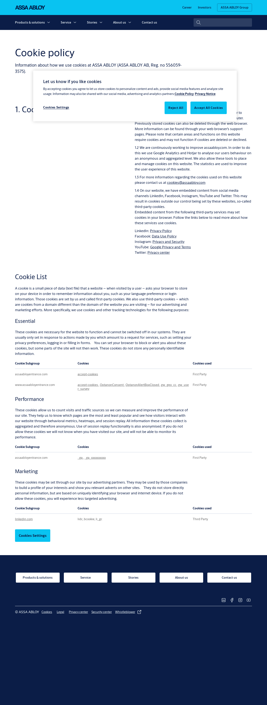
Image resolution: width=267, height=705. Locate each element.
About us (119, 22)
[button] (49, 22)
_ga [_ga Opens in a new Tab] (80, 458)
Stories (92, 22)
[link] (187, 7)
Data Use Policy (164, 236)
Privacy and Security (168, 241)
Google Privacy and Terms (170, 247)
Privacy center (158, 252)
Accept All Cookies (208, 108)
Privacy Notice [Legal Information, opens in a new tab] (205, 94)
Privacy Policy (161, 230)
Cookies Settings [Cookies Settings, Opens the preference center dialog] (56, 107)
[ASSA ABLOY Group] (234, 7)
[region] (135, 96)
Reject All (175, 108)
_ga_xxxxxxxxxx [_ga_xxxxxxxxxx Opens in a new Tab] (95, 458)
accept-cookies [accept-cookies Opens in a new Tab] (88, 374)
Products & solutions (30, 22)
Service (66, 22)
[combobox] (223, 22)
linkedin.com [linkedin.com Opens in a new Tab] (24, 519)
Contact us (149, 22)
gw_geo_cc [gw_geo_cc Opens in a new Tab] (169, 385)
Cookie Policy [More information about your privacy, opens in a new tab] (184, 94)
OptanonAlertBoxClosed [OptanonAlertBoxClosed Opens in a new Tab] (143, 385)
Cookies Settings (33, 535)
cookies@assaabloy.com (186, 182)
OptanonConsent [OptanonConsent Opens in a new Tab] (112, 385)
